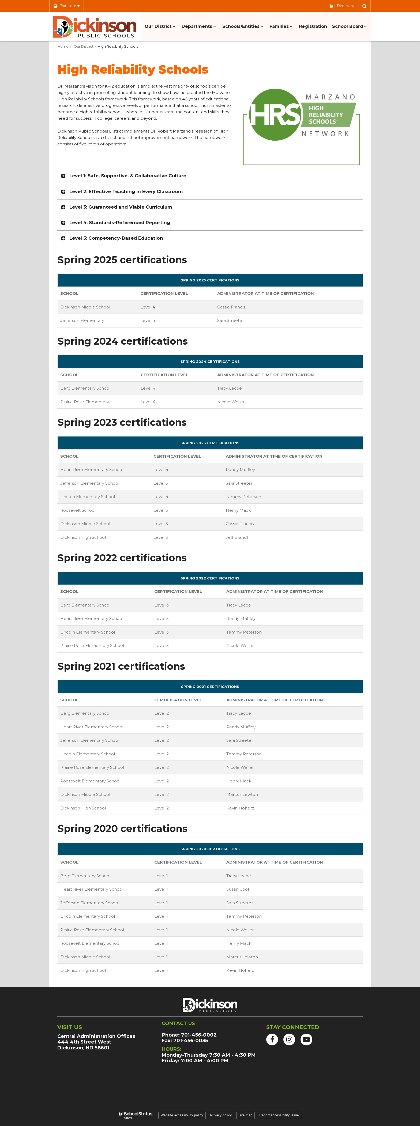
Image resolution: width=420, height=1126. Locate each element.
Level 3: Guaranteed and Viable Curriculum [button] (120, 207)
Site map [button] (245, 1115)
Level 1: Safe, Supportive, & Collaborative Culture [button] (127, 175)
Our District (83, 46)
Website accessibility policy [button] (182, 1115)
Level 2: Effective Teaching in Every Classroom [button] (126, 191)
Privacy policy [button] (221, 1115)
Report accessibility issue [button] (279, 1115)
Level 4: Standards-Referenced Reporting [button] (119, 222)
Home (63, 46)
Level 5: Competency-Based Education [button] (116, 238)
